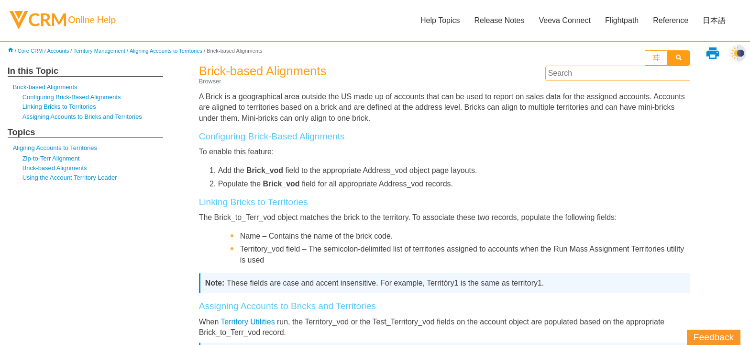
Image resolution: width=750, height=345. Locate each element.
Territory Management (100, 51)
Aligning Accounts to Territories (166, 51)
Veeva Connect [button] (565, 20)
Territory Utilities (248, 322)
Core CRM (30, 51)
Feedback (714, 337)
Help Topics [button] (440, 20)
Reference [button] (670, 20)
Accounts (58, 51)
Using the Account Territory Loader (69, 178)
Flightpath (622, 20)
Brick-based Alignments (45, 87)
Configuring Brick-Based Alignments (71, 97)
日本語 (714, 20)
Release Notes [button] (499, 20)
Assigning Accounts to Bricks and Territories (82, 116)
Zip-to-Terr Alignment (51, 158)
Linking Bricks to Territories (59, 107)
